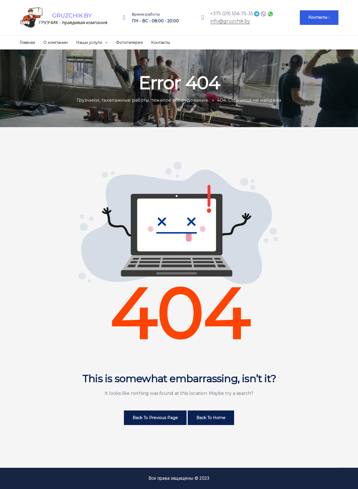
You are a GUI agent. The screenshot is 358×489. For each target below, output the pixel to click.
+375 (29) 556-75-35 (231, 13)
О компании (55, 42)
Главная (27, 42)
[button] (319, 17)
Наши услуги (92, 42)
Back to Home (210, 417)
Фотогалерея (129, 42)
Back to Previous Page (155, 417)
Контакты (160, 42)
